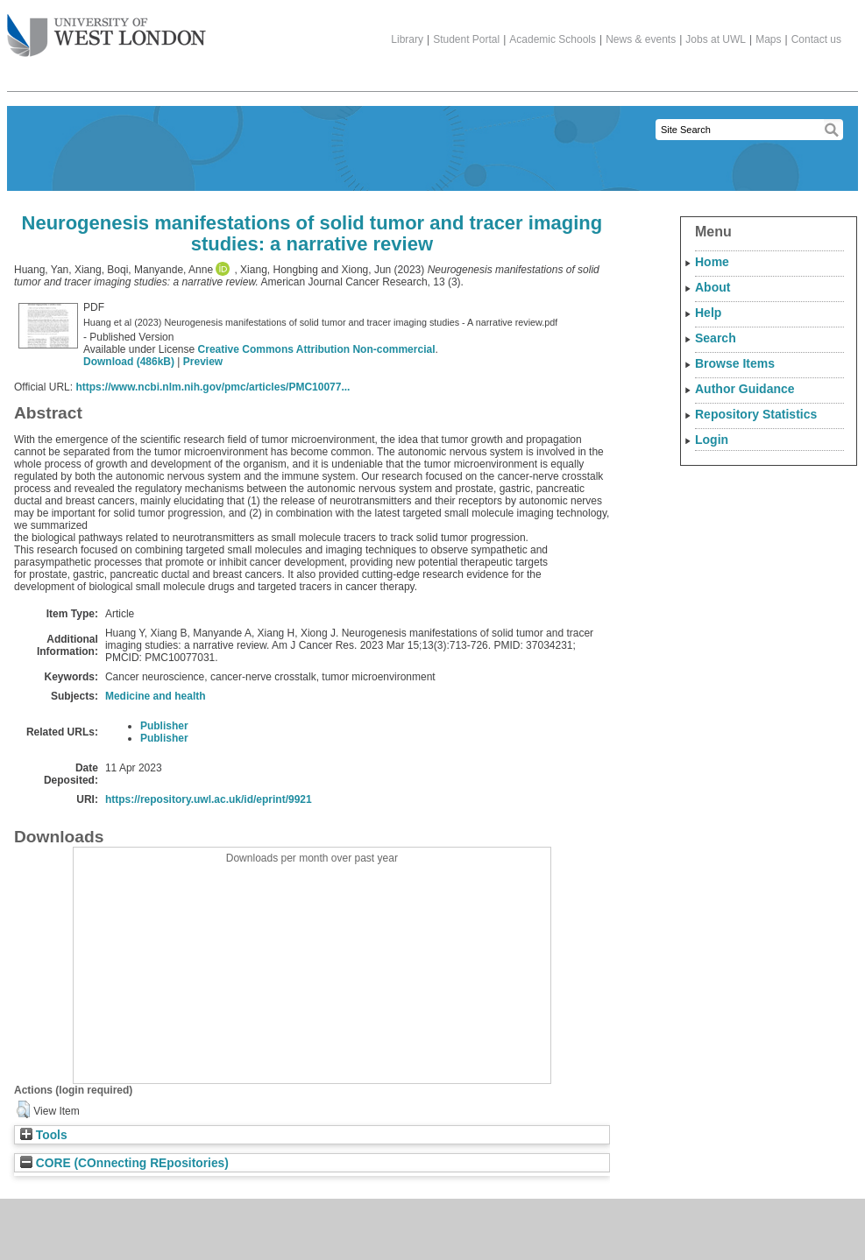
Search (715, 338)
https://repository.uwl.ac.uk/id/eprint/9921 (208, 799)
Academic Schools (552, 39)
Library (407, 39)
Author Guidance (745, 389)
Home (712, 262)
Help (708, 313)
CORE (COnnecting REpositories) (124, 1163)
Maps (768, 39)
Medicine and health (155, 696)
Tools (43, 1135)
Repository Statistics (756, 414)
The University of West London (106, 29)
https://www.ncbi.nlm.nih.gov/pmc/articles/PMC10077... (212, 387)
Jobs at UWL (715, 39)
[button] (23, 1109)
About (712, 287)
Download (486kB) (128, 361)
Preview (203, 361)
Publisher (164, 726)
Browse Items (735, 363)
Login (711, 440)
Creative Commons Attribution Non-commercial (317, 349)
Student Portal (466, 39)
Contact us (816, 39)
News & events (641, 39)
